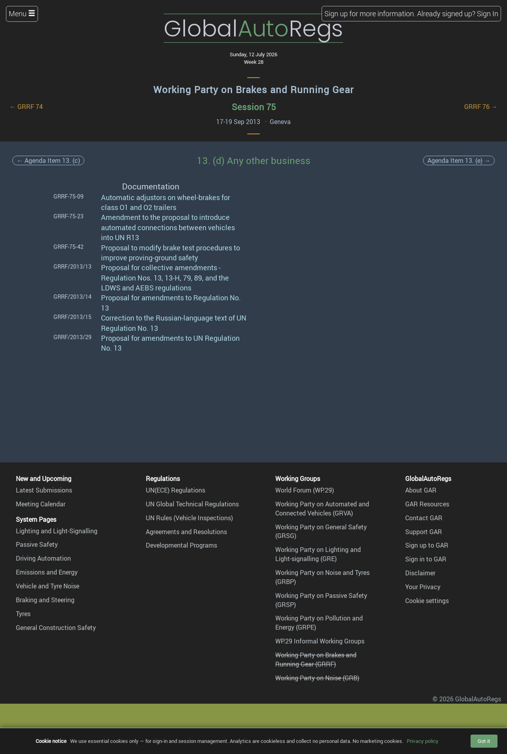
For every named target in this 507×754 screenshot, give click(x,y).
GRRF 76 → (480, 106)
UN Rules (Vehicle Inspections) (189, 517)
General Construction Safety (56, 627)
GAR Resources (427, 504)
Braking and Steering (45, 600)
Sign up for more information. (370, 13)
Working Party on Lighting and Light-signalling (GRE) (318, 554)
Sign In (487, 13)
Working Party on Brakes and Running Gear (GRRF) (315, 659)
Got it (484, 740)
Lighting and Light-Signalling (56, 531)
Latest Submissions (44, 490)
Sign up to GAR (426, 545)
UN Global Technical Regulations (192, 504)
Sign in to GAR (425, 559)
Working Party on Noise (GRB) (317, 678)
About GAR (420, 490)
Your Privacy (422, 586)
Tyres (23, 613)
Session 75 (254, 107)
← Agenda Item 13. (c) (48, 160)
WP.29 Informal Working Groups (319, 641)
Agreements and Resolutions (186, 531)
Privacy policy (422, 740)
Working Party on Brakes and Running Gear (253, 89)
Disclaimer (420, 573)
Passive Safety (37, 544)
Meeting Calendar (40, 504)
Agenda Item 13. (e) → (458, 160)
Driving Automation (43, 558)
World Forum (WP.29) (304, 490)
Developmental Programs (181, 545)
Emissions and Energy (47, 572)
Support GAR (423, 531)
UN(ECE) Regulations (175, 490)
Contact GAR (423, 517)
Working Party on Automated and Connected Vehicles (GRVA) (322, 508)
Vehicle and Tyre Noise (47, 586)
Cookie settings (427, 600)
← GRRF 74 (26, 106)
